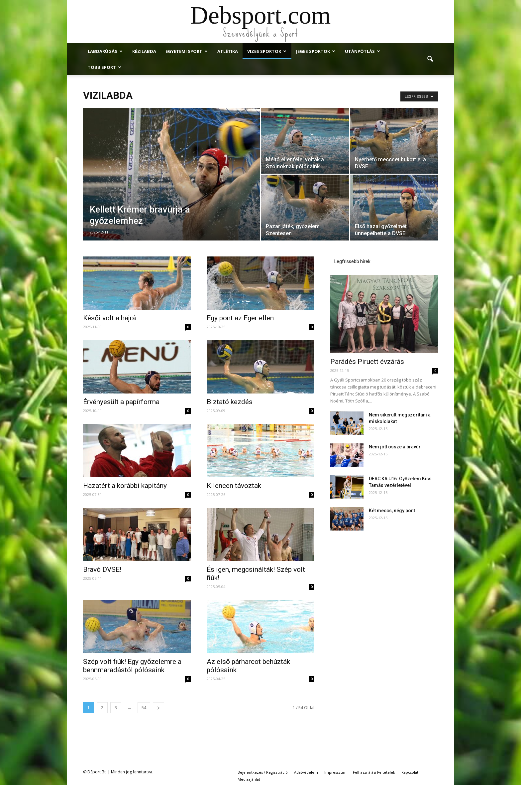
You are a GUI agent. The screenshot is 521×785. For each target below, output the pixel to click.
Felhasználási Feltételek (374, 772)
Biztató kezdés (230, 402)
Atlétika (227, 51)
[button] (430, 59)
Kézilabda (144, 51)
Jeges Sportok (315, 51)
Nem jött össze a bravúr (395, 446)
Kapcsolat (409, 772)
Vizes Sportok (266, 51)
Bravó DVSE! (102, 569)
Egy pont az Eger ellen (240, 318)
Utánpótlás (362, 51)
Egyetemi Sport (186, 51)
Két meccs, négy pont (392, 510)
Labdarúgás (105, 51)
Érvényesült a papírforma (121, 402)
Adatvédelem (306, 772)
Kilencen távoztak (234, 486)
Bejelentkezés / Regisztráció (263, 772)
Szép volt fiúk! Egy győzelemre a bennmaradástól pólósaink (132, 666)
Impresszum (335, 772)
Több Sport (104, 67)
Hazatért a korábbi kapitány (125, 486)
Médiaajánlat (249, 779)
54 (144, 707)
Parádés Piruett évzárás (367, 362)
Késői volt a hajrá (109, 318)
